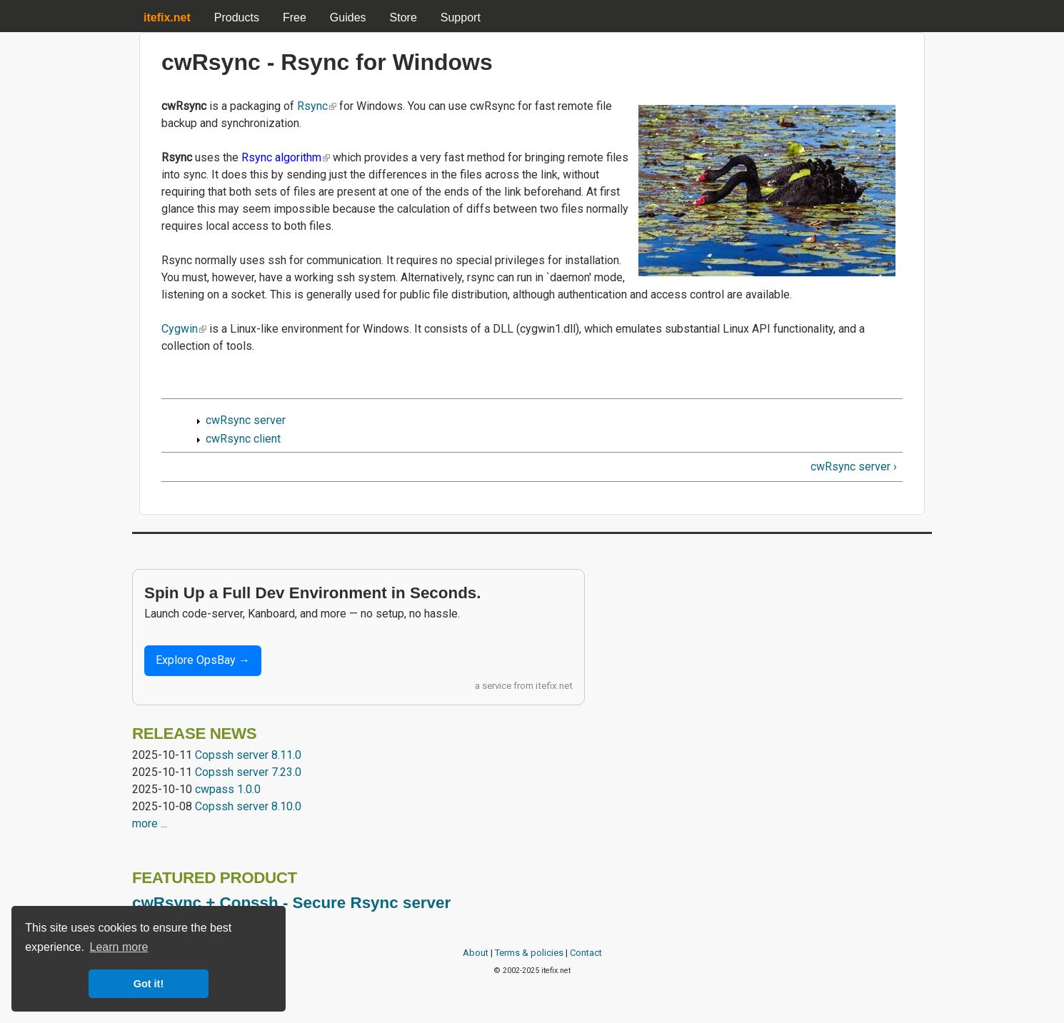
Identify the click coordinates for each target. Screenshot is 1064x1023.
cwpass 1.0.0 (228, 789)
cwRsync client (243, 438)
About (475, 952)
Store (403, 17)
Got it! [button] (149, 983)
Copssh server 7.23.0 (248, 772)
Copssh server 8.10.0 (248, 806)
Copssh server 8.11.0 (248, 755)
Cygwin (183, 329)
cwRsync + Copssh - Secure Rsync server (291, 903)
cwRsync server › (853, 466)
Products (236, 17)
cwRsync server (246, 420)
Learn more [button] (119, 947)
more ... (149, 823)
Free (294, 17)
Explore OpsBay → (203, 660)
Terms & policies (529, 952)
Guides (348, 17)
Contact (586, 952)
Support (461, 17)
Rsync (316, 106)
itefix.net (554, 685)
